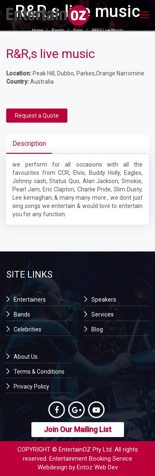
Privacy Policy (31, 386)
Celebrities (27, 329)
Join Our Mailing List (78, 429)
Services (102, 314)
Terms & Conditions (39, 371)
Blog (97, 329)
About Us (26, 356)
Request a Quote (37, 115)
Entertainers (30, 299)
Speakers (103, 299)
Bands (22, 314)
